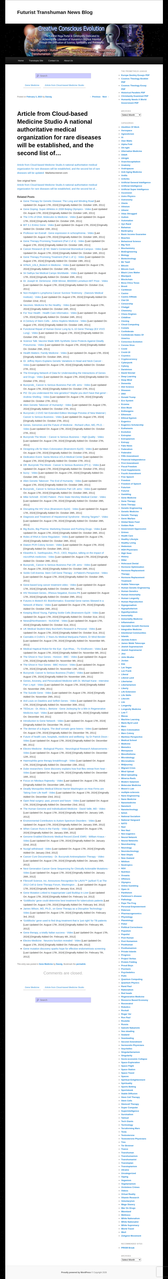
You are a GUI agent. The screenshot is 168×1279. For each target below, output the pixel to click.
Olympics (126, 882)
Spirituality (126, 1083)
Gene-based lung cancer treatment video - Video (49, 584)
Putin (124, 976)
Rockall (125, 1010)
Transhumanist (128, 1159)
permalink (81, 964)
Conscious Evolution (131, 341)
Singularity (126, 1055)
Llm (123, 702)
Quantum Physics (130, 982)
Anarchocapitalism (130, 161)
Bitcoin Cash (127, 269)
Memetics (126, 747)
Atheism (125, 206)
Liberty (124, 688)
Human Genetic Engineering (135, 588)
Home (21, 60)
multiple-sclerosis (130, 792)
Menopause (127, 750)
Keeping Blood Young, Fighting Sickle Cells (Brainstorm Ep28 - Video (61, 612)
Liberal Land (127, 678)
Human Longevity (130, 598)
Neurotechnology (130, 851)
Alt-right (125, 147)
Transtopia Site (36, 60)
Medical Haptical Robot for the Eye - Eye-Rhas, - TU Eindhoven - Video (62, 648)
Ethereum (126, 414)
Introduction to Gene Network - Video (43, 720)
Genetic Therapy (129, 515)
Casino (124, 293)
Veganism (126, 1180)
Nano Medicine (128, 799)
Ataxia (124, 203)
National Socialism (130, 816)
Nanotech (126, 806)
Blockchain (127, 279)
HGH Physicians (129, 549)
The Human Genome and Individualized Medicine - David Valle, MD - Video (64, 808)
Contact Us (53, 60)
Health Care (127, 536)
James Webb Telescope (133, 643)
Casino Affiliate (129, 297)
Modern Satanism (130, 782)
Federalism (127, 449)
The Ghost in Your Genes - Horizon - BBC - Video (50, 656)
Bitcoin (124, 265)
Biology (125, 255)
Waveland (126, 1211)
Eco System (127, 400)
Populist (125, 934)
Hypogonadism (129, 605)
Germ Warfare (128, 518)
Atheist (124, 210)
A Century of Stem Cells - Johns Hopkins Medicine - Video (55, 321)
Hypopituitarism (129, 608)
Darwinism (126, 369)
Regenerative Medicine (132, 996)
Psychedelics (128, 972)
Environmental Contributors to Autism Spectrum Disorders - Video (59, 820)
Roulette (125, 1021)
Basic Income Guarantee (133, 234)
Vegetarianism (128, 1184)
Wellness (125, 1215)
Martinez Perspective (131, 737)
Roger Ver (126, 1014)
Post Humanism (129, 941)
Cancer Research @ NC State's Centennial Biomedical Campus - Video (62, 249)
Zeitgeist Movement (131, 1236)
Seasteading (127, 1038)
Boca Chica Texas (130, 283)
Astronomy (127, 199)
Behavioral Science (131, 241)
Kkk (123, 664)
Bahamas (126, 227)
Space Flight (127, 1066)
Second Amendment (131, 1042)
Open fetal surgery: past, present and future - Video (51, 800)
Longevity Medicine (131, 709)
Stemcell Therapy (130, 1104)
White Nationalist (129, 1222)
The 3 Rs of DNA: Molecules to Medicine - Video (49, 217)
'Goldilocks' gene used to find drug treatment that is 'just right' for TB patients (65, 920)
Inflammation (128, 622)
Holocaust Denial (129, 563)
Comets (125, 328)
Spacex (125, 1076)
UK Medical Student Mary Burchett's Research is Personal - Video (59, 628)
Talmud (125, 1118)
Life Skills (126, 695)
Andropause (127, 168)
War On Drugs (128, 1208)
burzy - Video (30, 472)
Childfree (125, 317)
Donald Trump (128, 397)
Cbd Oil (125, 300)
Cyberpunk (126, 362)
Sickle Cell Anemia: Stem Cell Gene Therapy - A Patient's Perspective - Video (65, 572)
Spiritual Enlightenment (133, 1080)
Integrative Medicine (131, 629)
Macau (124, 716)
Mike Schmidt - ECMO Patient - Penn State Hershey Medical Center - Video (64, 496)
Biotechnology (128, 258)
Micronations (128, 761)
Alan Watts (126, 141)
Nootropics (127, 865)
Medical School (129, 740)
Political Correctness (131, 927)
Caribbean (126, 290)
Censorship (127, 303)
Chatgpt (125, 307)
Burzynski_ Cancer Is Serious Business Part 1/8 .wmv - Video (56, 488)
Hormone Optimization (132, 567)
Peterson (125, 910)
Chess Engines (128, 314)
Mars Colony (127, 733)
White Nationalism (130, 1218)
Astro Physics (128, 196)
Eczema (125, 404)
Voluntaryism (128, 1201)
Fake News (126, 445)
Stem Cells (126, 1100)
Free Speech (127, 477)
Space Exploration (130, 1062)
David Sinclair (128, 373)
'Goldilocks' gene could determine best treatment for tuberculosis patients (63, 900)
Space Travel (127, 1073)
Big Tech (125, 245)
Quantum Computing (131, 979)
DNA (123, 393)
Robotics (125, 1007)
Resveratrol (127, 1003)
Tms (123, 1142)
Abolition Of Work (130, 127)
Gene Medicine (46, 964)
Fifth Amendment (130, 456)
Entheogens (127, 411)
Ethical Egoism (128, 418)
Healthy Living (128, 543)
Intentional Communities (133, 633)
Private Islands (128, 951)
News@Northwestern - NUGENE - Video (45, 620)
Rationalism (127, 990)
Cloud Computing (130, 324)
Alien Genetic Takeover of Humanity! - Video (47, 404)
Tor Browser (127, 1145)
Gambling (126, 494)
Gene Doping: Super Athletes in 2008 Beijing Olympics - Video (57, 209)
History (125, 556)
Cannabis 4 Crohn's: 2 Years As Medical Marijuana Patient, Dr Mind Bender (64, 636)
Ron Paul (125, 1017)
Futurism (125, 487)
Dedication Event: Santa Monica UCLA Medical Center (53, 456)
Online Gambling (129, 886)
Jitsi (123, 653)
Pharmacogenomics (131, 913)
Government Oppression (133, 529)
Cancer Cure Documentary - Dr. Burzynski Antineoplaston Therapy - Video (63, 856)
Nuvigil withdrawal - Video (37, 848)
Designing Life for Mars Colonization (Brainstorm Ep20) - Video (57, 448)
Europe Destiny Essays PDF (135, 75)
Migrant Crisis (128, 768)
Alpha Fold (126, 144)
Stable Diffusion (129, 1093)
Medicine (125, 744)
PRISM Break (128, 1248)
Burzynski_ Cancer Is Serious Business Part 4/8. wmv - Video (56, 384)
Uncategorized (128, 1173)
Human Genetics (129, 591)
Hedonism (126, 546)
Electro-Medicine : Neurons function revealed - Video (52, 940)
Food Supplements (130, 470)
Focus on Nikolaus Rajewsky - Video (43, 780)
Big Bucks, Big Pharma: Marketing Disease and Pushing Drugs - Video (61, 528)
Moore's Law (127, 788)
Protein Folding (129, 962)
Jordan (124, 660)
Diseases (125, 390)
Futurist (125, 491)
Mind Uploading (129, 775)
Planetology (127, 920)
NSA (123, 868)
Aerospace (126, 130)
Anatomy (125, 165)
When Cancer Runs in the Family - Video (45, 828)
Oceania (125, 875)
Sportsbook (127, 1090)
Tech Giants (127, 1121)
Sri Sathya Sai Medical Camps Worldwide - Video (50, 273)
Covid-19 (125, 352)
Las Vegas (126, 667)
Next (105, 97)
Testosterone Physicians (133, 1138)
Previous (95, 97)
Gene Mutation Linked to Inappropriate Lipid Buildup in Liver (56, 892)
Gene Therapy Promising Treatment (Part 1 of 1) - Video (53, 257)
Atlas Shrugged (129, 213)
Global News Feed (130, 522)
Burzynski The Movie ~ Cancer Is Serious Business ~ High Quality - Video (63, 436)
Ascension (126, 193)
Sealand (125, 1034)
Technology (127, 1125)
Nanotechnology (129, 809)
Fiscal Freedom (129, 466)
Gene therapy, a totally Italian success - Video (48, 932)
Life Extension (128, 692)
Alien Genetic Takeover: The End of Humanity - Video (52, 480)
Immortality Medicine (131, 619)
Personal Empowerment (133, 906)
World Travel (127, 1228)
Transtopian (127, 1163)
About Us (68, 60)
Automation (127, 220)
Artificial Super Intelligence (135, 189)
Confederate (127, 331)
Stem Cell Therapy (130, 1097)
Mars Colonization (130, 730)
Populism (126, 931)
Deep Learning (128, 376)
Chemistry (126, 310)
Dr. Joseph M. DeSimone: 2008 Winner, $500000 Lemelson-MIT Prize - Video (65, 280)
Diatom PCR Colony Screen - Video (42, 544)
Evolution (126, 432)
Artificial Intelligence (131, 186)
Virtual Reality (128, 1194)
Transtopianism (129, 1166)
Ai (122, 137)
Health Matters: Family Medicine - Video (45, 352)
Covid (124, 349)
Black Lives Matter (130, 272)
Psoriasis (126, 969)
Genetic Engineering (131, 508)
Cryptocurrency (129, 359)
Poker (124, 924)
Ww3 (123, 1232)
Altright (125, 158)
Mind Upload (127, 771)
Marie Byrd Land (129, 723)
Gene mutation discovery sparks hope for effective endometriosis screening (64, 948)
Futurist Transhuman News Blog (55, 12)
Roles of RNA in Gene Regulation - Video (45, 536)
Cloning (125, 321)
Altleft (124, 155)
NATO (124, 823)
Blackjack (126, 276)
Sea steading (127, 1031)
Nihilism (125, 861)
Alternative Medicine (131, 151)
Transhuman (127, 1152)
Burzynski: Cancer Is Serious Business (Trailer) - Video (53, 672)
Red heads (126, 993)
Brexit (124, 286)
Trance (124, 1149)
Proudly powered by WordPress (76, 1272)
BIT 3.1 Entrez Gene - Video (38, 225)
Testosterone (128, 1135)
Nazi (123, 827)
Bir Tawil (125, 262)
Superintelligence (130, 1111)
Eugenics (126, 421)
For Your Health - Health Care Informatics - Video (50, 312)
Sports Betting (128, 1086)
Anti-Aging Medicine (131, 172)
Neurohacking (128, 844)
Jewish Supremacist (131, 650)
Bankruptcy (127, 231)
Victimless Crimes (130, 1187)
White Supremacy (130, 1225)
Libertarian (126, 681)
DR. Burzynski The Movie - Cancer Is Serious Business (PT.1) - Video (61, 465)
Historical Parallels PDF (133, 92)
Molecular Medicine (131, 785)
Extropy (125, 442)
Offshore (125, 879)
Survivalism (127, 1114)
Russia (124, 1024)
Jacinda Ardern (129, 640)
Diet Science (127, 387)
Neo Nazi (125, 830)
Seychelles (126, 1048)
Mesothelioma (128, 754)
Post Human (127, 938)
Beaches (125, 238)
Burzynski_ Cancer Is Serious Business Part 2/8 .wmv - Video (56, 564)
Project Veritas (128, 958)
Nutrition (125, 872)
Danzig (59, 964)
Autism (124, 217)
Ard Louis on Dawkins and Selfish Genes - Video (49, 700)
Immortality (127, 615)
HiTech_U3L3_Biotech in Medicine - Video (46, 265)
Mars (123, 726)
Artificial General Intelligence (136, 182)
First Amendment (130, 463)
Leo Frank (126, 671)
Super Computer (129, 1107)
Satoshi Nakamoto (130, 1028)
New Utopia (127, 854)
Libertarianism (128, 685)
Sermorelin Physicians (132, 1045)
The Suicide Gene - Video (37, 692)
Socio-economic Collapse (134, 1059)
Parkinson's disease (131, 896)
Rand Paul (126, 986)
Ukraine (125, 1170)
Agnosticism (127, 134)
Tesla (123, 1132)
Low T (124, 712)
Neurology (126, 847)
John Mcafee (127, 657)
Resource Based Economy (134, 1000)
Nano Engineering (130, 795)
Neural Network (129, 837)
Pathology (126, 899)
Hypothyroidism (129, 612)
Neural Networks (129, 840)
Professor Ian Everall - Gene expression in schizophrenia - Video (58, 233)
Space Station (128, 1069)
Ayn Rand (126, 224)
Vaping (124, 1177)
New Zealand (127, 858)
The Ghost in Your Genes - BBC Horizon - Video (49, 664)
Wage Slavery (128, 1204)
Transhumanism (129, 1156)
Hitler (124, 560)
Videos (124, 1190)
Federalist (126, 452)
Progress (125, 955)
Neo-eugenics (128, 834)
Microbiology (128, 757)
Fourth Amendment (131, 473)
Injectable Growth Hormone (135, 626)
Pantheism (126, 892)
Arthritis (125, 179)
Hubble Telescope (130, 584)
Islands (125, 636)
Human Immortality (131, 594)
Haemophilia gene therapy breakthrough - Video (49, 760)
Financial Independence (133, 459)
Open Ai (125, 889)
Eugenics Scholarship (132, 425)
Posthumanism (128, 948)
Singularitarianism (130, 1052)
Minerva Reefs (128, 778)
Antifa (124, 175)
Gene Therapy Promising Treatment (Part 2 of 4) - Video (53, 241)
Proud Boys (127, 965)
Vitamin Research (130, 1197)
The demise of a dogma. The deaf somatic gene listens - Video (57, 728)
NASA (124, 813)
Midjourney (127, 764)
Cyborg (125, 366)
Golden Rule (127, 525)
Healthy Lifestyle (129, 539)
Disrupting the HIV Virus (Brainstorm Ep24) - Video (51, 508)
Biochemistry (128, 248)
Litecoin (125, 698)
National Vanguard (130, 820)
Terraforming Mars (130, 1128)
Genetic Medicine (130, 511)
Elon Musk (126, 407)
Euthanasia (127, 428)
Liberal (124, 674)
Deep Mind (126, 380)
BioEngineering (129, 251)
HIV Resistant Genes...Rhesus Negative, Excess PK (51, 592)
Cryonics (125, 355)
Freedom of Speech (131, 484)
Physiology (127, 917)
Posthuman (127, 944)
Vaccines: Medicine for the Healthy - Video (46, 305)
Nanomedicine (128, 802)
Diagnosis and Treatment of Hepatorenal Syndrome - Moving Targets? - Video (65, 516)
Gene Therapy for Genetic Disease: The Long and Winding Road (58, 201)
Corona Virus (128, 345)
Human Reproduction (132, 601)
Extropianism (128, 439)
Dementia (126, 383)
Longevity (126, 705)
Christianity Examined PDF (134, 96)
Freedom (125, 480)
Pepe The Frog (128, 903)
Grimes (125, 532)
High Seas (126, 553)
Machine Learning (130, 719)
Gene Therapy (128, 501)
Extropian (126, 435)
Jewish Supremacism (132, 646)
